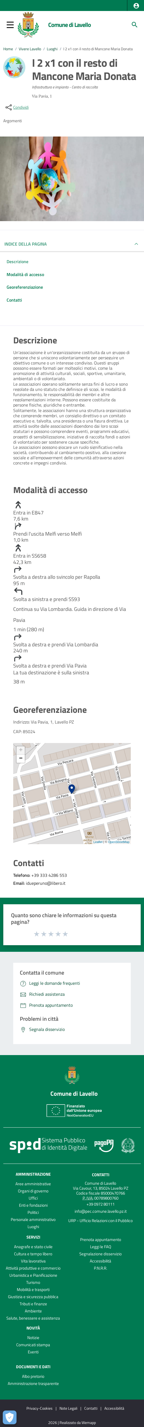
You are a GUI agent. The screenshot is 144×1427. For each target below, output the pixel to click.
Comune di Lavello (69, 24)
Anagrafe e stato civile (33, 1247)
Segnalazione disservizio (100, 1254)
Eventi (33, 1352)
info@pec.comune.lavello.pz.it (101, 1211)
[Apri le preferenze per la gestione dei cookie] (10, 1417)
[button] (136, 5)
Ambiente (33, 1311)
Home (8, 49)
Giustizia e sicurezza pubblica (33, 1297)
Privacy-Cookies (39, 1408)
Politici (33, 1212)
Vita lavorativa (33, 1261)
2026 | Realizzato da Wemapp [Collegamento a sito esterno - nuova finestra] (72, 1422)
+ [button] (21, 750)
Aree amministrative (33, 1184)
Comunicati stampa (33, 1345)
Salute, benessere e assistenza (33, 1318)
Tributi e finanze (33, 1304)
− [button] (21, 759)
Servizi (33, 1237)
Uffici (33, 1198)
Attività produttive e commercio (33, 1268)
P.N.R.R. (100, 1268)
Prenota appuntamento (100, 1239)
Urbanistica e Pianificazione (33, 1275)
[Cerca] (135, 25)
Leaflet (97, 842)
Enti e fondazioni (33, 1205)
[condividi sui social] (16, 107)
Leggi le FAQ (100, 1247)
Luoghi (52, 49)
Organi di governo (33, 1191)
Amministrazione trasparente (33, 1383)
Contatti (100, 1175)
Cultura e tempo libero (33, 1254)
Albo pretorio (33, 1376)
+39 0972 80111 (100, 1204)
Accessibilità (100, 1261)
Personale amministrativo (33, 1219)
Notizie (33, 1337)
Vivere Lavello (30, 49)
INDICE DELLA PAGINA (27, 244)
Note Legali (68, 1408)
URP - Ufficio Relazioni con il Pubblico (100, 1220)
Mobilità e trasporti (33, 1289)
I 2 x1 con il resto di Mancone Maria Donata (98, 49)
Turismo (33, 1282)
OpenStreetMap (118, 842)
